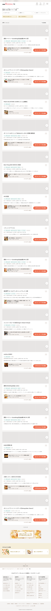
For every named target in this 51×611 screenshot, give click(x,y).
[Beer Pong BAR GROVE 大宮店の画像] (25, 157)
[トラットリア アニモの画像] (25, 220)
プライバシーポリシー (21, 603)
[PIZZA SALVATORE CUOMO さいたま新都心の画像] (25, 93)
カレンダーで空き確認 (40, 50)
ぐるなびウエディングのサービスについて (22, 605)
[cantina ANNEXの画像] (25, 346)
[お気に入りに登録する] (46, 39)
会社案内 (8, 603)
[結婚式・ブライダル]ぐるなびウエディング (9, 568)
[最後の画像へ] (46, 30)
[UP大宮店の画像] (25, 188)
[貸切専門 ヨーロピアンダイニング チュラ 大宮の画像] (25, 283)
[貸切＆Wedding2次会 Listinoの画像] (25, 378)
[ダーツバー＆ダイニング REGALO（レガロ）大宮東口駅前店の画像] (25, 125)
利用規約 (12, 603)
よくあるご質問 (32, 605)
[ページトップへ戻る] (25, 565)
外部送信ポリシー (29, 603)
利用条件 (16, 603)
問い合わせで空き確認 (40, 208)
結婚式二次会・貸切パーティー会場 (22, 568)
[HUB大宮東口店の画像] (25, 437)
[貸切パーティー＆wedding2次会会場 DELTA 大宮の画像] (25, 409)
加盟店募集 (42, 603)
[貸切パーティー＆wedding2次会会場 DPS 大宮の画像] (25, 30)
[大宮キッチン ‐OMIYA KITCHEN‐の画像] (25, 469)
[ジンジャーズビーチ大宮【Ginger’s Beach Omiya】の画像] (25, 314)
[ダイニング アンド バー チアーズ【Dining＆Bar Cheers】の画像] (25, 62)
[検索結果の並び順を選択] (45, 23)
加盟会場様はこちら (36, 603)
